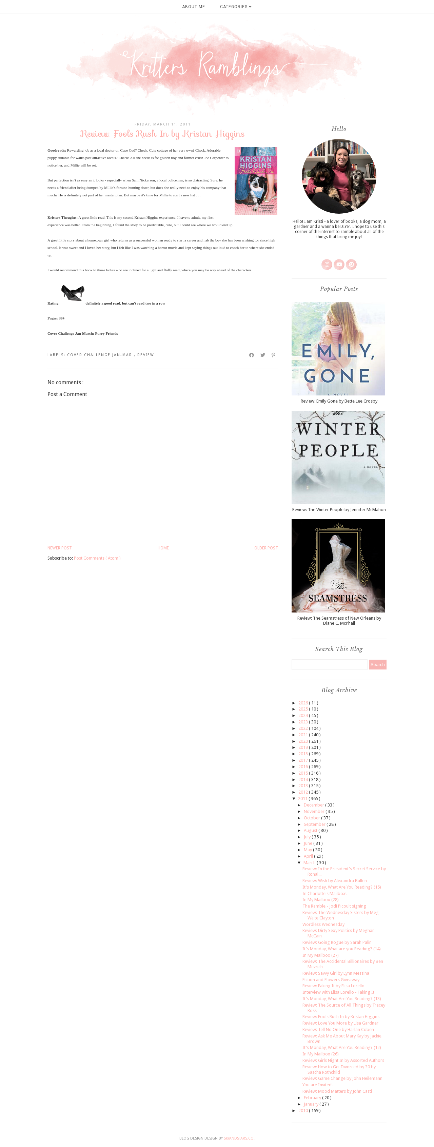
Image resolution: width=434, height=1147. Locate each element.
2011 (303, 798)
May (308, 849)
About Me (193, 6)
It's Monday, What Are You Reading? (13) (341, 998)
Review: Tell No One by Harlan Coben (338, 1029)
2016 (303, 766)
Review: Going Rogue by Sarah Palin (337, 942)
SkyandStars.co (239, 1138)
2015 (303, 773)
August (311, 830)
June (308, 843)
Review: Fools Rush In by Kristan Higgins (340, 1016)
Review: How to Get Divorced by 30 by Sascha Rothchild (339, 1069)
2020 (303, 741)
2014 (303, 779)
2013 (303, 785)
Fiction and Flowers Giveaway (330, 979)
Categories (236, 6)
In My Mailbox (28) (320, 899)
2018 (303, 753)
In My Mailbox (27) (320, 955)
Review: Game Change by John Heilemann (342, 1078)
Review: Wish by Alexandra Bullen (334, 880)
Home (163, 548)
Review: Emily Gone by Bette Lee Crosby (339, 401)
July (308, 836)
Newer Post (59, 548)
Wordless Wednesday (323, 924)
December (314, 805)
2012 (303, 792)
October (312, 817)
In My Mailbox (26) (320, 1053)
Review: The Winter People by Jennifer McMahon (339, 509)
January (311, 1104)
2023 (303, 721)
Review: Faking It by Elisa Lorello (333, 985)
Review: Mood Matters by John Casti (337, 1091)
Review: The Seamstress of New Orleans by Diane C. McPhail (339, 621)
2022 (303, 728)
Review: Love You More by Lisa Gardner (340, 1023)
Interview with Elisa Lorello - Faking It (338, 992)
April (309, 856)
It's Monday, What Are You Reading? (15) (341, 887)
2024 (303, 715)
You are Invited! (317, 1084)
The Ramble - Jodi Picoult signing (334, 906)
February (313, 1097)
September (315, 824)
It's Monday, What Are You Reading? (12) (341, 1047)
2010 (303, 1110)
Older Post (266, 548)
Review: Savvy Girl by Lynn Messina (335, 973)
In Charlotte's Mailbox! (324, 893)
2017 (303, 760)
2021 (303, 734)
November (315, 811)
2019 (303, 747)
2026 (303, 702)
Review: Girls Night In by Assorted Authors (343, 1060)
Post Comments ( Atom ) (97, 558)
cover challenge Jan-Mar (100, 355)
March (310, 862)
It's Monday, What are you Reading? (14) (341, 948)
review (145, 355)
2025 (303, 709)
